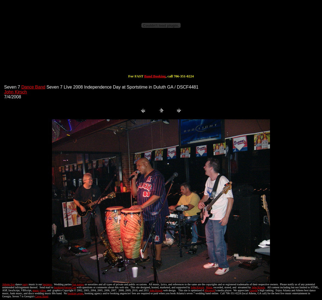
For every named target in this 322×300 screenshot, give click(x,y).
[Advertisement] (161, 57)
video (43, 290)
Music (209, 287)
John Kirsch (15, 92)
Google (253, 290)
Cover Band (41, 296)
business (47, 284)
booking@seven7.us (65, 287)
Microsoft (209, 290)
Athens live (8, 284)
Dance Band (33, 87)
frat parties (78, 284)
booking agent (75, 293)
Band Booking (155, 76)
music (36, 290)
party (25, 284)
